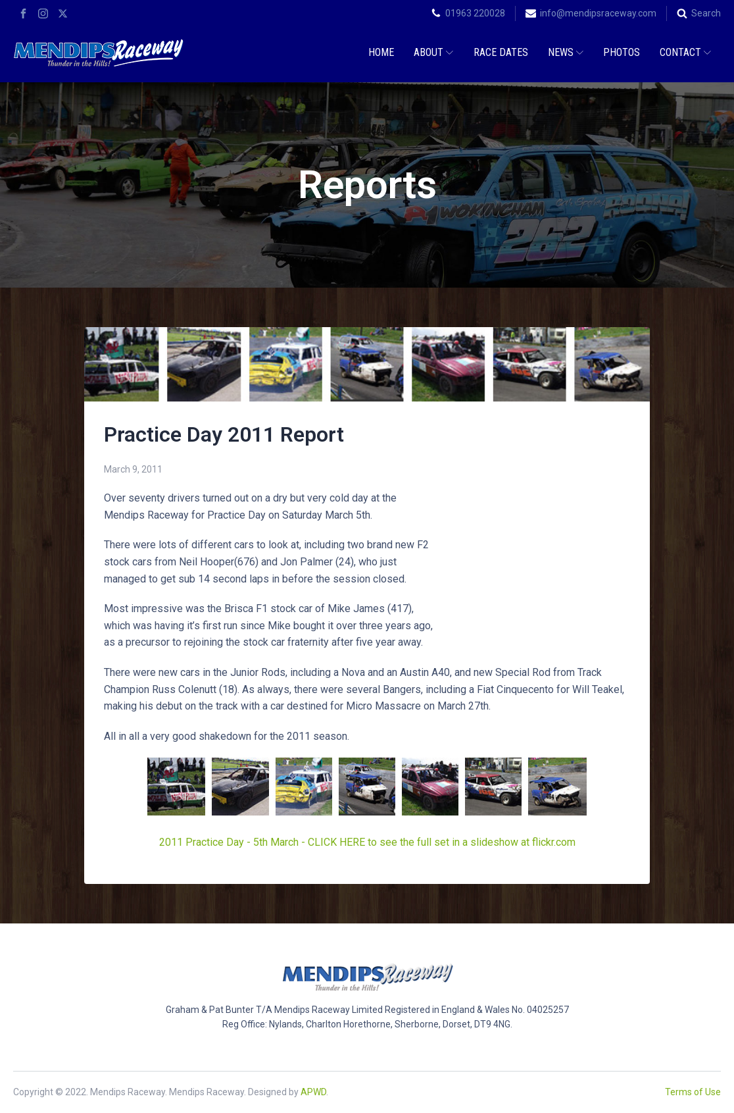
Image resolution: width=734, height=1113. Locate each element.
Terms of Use (693, 1092)
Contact (685, 52)
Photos (621, 52)
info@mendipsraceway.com (598, 13)
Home (381, 52)
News (565, 52)
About (433, 52)
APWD (313, 1092)
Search (706, 13)
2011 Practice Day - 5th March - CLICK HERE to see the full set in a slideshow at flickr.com (367, 842)
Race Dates (501, 52)
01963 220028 (475, 13)
